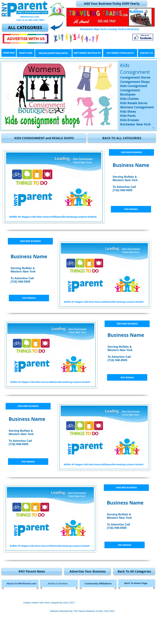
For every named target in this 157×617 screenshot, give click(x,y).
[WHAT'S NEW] (25, 53)
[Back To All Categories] (134, 571)
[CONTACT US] (146, 53)
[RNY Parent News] (32, 571)
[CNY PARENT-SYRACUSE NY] (120, 53)
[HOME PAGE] (8, 52)
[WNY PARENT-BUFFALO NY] (87, 53)
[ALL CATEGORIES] (25, 27)
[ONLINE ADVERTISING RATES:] (53, 53)
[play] (153, 128)
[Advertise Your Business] (87, 571)
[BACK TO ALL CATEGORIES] (122, 138)
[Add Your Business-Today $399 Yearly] (111, 3)
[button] (44, 138)
